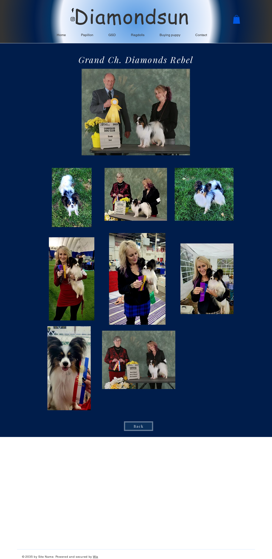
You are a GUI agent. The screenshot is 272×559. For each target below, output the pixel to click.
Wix (95, 556)
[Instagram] (72, 19)
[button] (236, 19)
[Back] (138, 426)
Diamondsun (131, 16)
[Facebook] (72, 10)
